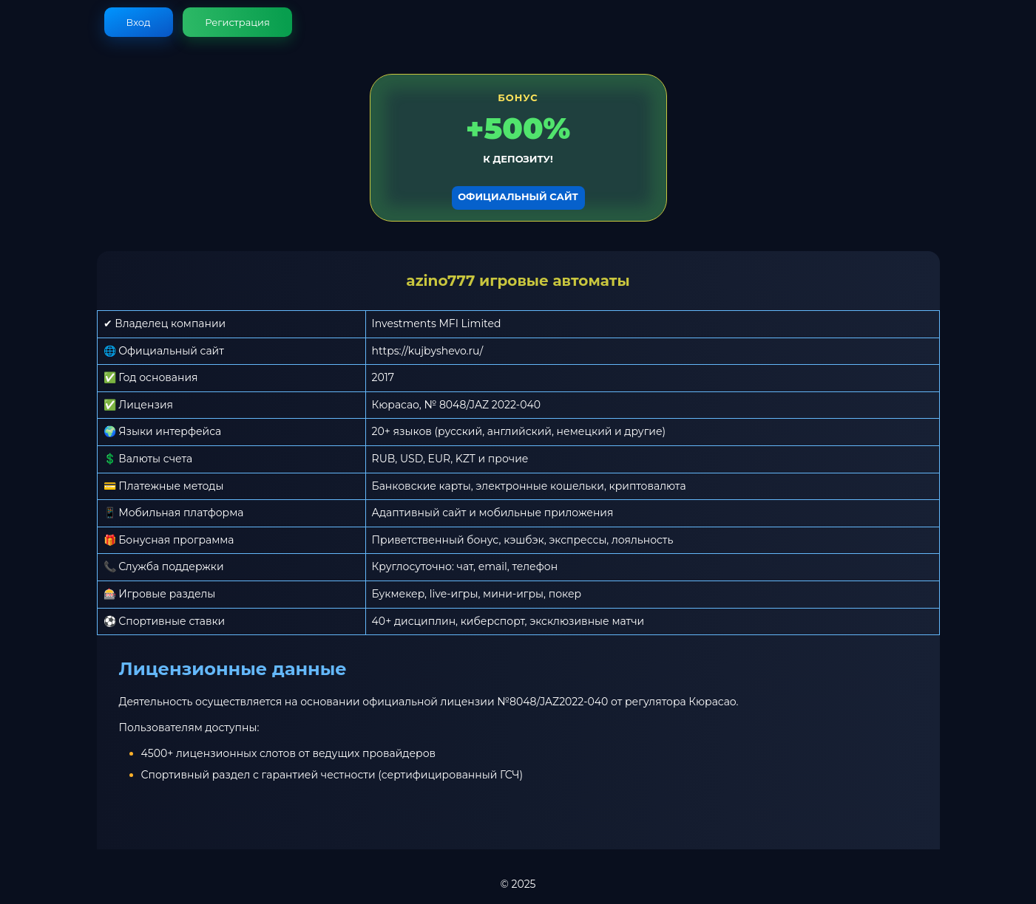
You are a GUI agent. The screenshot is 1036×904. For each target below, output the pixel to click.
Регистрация (237, 22)
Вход (138, 22)
